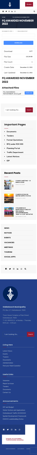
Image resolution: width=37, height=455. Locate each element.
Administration (8, 363)
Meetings (8, 247)
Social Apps (9, 257)
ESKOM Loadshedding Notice (13, 419)
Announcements (10, 449)
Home (3, 17)
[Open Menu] (35, 4)
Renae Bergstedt (23, 31)
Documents (11, 131)
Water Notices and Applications (14, 410)
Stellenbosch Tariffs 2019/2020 (14, 413)
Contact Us (7, 392)
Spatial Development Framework (14, 416)
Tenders (10, 136)
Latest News (7, 351)
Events (7, 237)
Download (18, 43)
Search (29, 110)
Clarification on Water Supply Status (23, 195)
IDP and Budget (8, 407)
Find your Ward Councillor (11, 366)
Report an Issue (8, 383)
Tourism (8, 252)
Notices (8, 233)
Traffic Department (15, 152)
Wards (28, 449)
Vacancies (9, 242)
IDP (8, 161)
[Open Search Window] (34, 11)
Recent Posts (12, 173)
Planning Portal (13, 148)
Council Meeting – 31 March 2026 (23, 181)
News (6, 228)
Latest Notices (13, 156)
